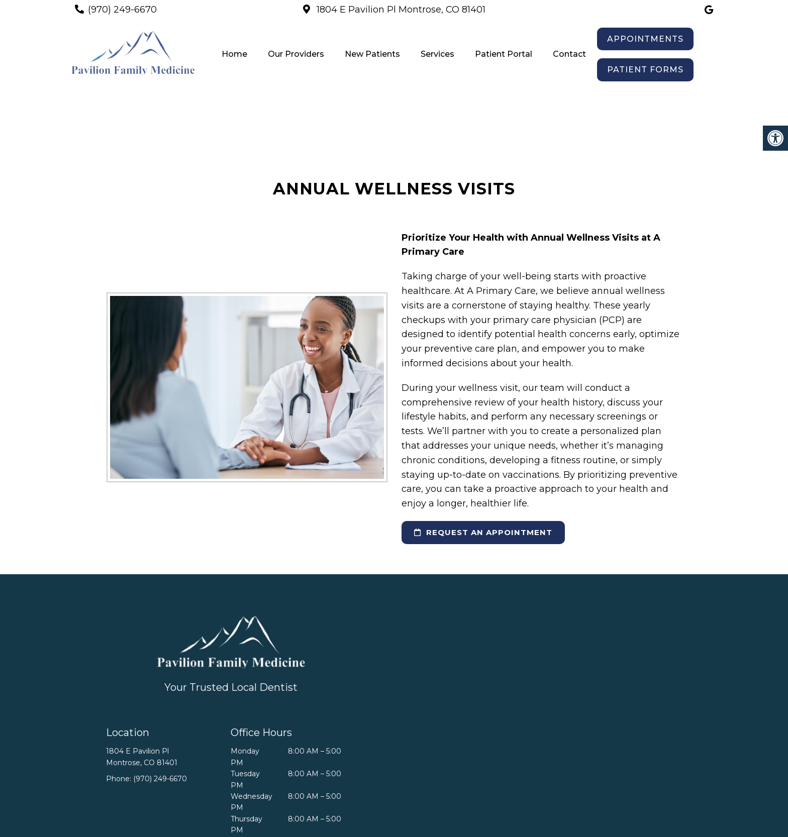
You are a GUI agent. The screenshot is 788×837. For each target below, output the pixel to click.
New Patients (372, 54)
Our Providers (296, 54)
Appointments (645, 39)
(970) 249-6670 (122, 9)
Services (437, 54)
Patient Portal (503, 54)
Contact (569, 54)
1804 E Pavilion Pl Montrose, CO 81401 (399, 9)
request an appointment (483, 532)
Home (234, 54)
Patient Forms (645, 69)
